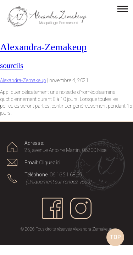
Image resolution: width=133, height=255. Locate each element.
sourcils (11, 65)
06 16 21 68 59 (66, 174)
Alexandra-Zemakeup (43, 46)
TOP (115, 237)
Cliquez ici (49, 162)
